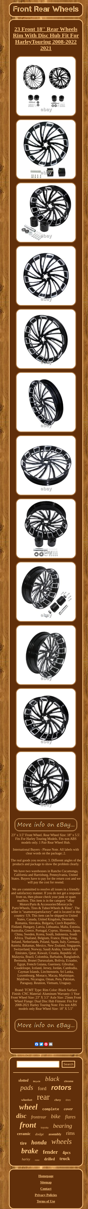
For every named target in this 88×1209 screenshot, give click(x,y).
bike (55, 1116)
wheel (28, 1107)
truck (65, 1158)
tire (23, 1143)
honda (38, 1142)
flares (70, 1116)
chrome (68, 1081)
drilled (49, 1159)
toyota (45, 1127)
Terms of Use (46, 1201)
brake (29, 1151)
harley (26, 1159)
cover (68, 1109)
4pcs (67, 1152)
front (28, 1125)
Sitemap (46, 1182)
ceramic (24, 1134)
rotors (61, 1087)
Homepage (46, 1176)
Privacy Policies (46, 1195)
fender (50, 1152)
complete (50, 1109)
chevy (57, 1100)
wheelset (26, 1100)
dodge (39, 1134)
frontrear (38, 1117)
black (52, 1078)
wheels (61, 1141)
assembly (55, 1134)
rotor (37, 1160)
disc (21, 1115)
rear (43, 1097)
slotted (23, 1080)
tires (68, 1100)
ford (42, 1088)
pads (26, 1087)
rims (70, 1133)
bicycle (36, 1081)
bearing (62, 1125)
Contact (45, 1189)
